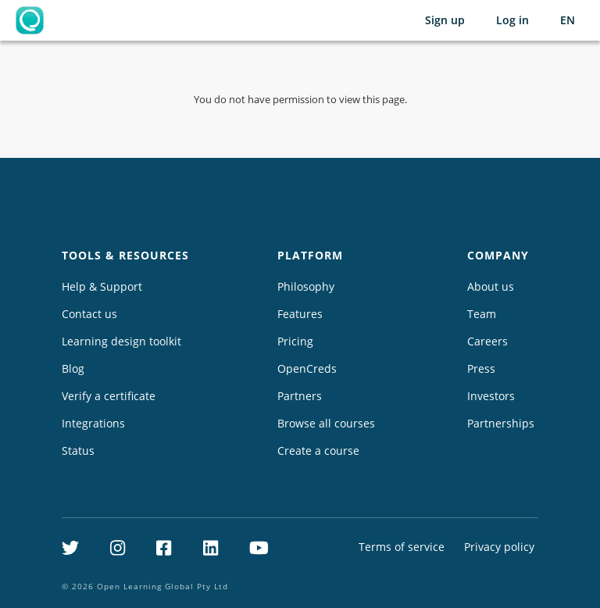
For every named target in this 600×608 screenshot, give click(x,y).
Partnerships (500, 423)
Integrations (93, 423)
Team (481, 313)
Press (481, 368)
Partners (299, 395)
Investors (491, 395)
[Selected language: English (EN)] (568, 20)
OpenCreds (307, 368)
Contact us (89, 313)
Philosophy (305, 286)
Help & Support (102, 286)
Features (300, 313)
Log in (512, 20)
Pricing (295, 341)
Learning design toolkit (121, 341)
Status (78, 450)
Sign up (445, 20)
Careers (487, 341)
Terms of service (402, 546)
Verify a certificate (108, 395)
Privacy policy (499, 546)
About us (490, 286)
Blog (73, 368)
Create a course (318, 450)
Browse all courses (326, 423)
